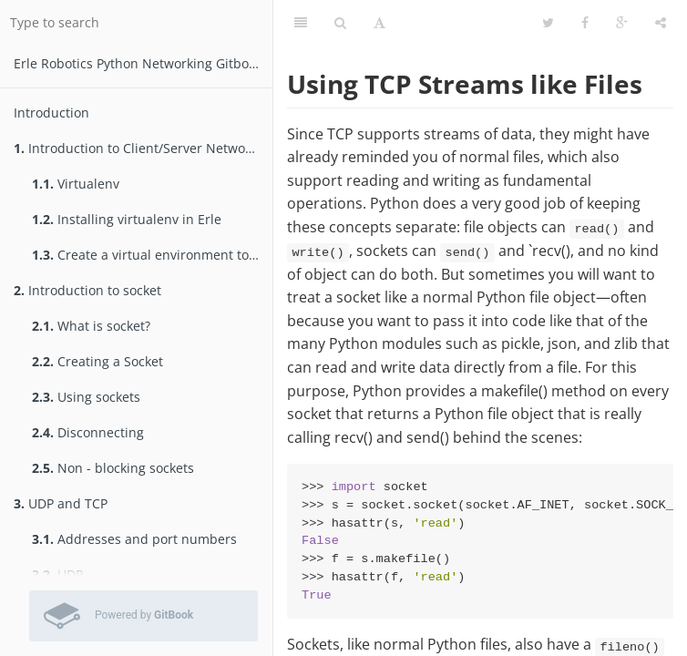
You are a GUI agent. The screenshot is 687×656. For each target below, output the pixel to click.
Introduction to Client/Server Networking (143, 148)
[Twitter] (548, 23)
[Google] (621, 23)
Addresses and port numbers (134, 539)
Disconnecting (88, 432)
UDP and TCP (61, 503)
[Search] (340, 23)
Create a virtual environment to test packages (152, 254)
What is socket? (91, 325)
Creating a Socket (97, 361)
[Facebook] (585, 23)
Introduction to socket (87, 290)
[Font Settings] (379, 23)
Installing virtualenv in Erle (126, 219)
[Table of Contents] (301, 23)
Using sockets (86, 396)
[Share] (660, 23)
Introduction (51, 112)
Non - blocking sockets (113, 468)
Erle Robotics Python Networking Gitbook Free (143, 63)
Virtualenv (75, 183)
